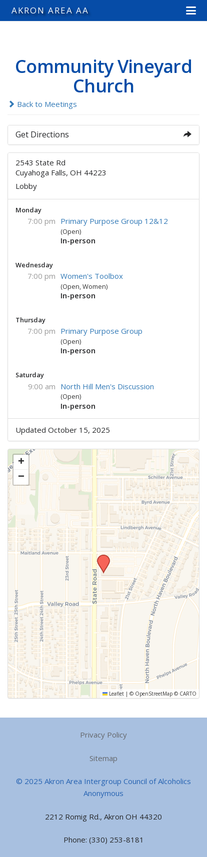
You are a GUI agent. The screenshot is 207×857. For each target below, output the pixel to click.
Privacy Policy (103, 735)
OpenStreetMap (153, 693)
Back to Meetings (42, 104)
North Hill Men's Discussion (107, 386)
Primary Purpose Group (101, 331)
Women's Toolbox (91, 276)
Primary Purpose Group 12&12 (114, 221)
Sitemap (104, 758)
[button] (191, 10)
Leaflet (113, 693)
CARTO (188, 693)
